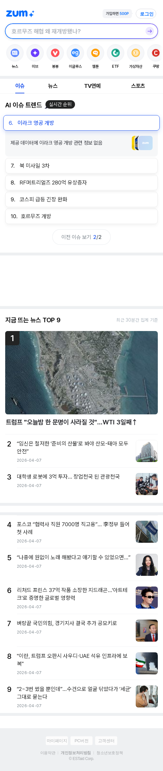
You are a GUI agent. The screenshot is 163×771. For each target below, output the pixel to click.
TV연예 (92, 86)
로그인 (147, 14)
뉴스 (52, 86)
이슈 (19, 86)
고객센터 (106, 740)
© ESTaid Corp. (81, 758)
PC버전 (81, 740)
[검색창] (73, 31)
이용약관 (47, 753)
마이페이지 (57, 740)
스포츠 (138, 86)
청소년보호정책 (109, 753)
